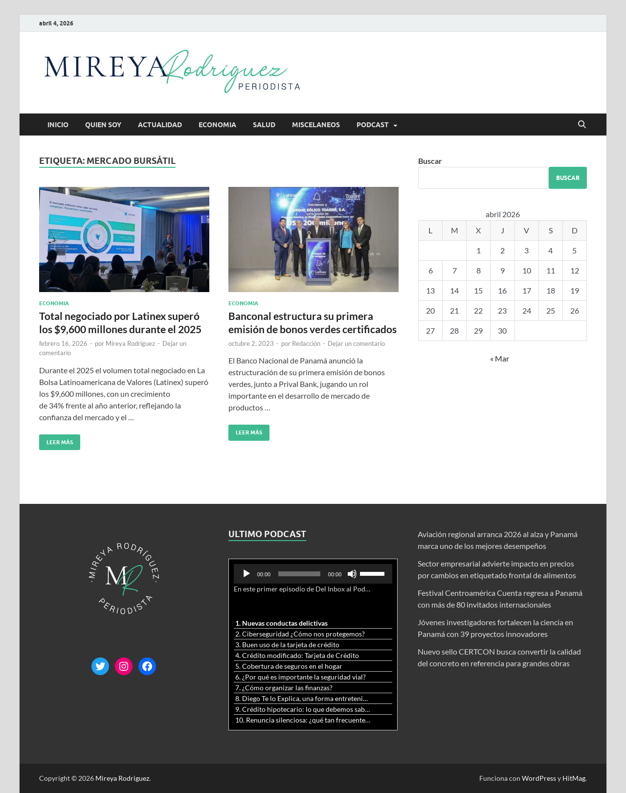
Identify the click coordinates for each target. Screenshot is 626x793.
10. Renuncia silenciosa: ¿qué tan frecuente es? (303, 720)
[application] (313, 574)
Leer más (56, 440)
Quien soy (103, 125)
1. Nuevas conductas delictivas (281, 623)
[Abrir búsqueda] (582, 124)
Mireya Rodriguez (130, 343)
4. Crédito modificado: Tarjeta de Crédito (297, 655)
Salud (264, 125)
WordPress (539, 778)
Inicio (57, 125)
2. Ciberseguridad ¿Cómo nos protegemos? (300, 634)
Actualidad (160, 125)
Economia (217, 125)
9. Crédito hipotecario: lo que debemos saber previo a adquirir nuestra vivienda (303, 709)
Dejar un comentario (356, 343)
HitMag (573, 778)
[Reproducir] (246, 574)
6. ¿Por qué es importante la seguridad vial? (300, 677)
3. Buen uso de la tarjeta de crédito (287, 644)
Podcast (373, 125)
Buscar (430, 160)
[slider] (299, 573)
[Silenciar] (352, 574)
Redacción (306, 343)
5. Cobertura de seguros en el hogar (288, 666)
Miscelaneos (316, 125)
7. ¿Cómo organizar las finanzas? (284, 687)
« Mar (499, 358)
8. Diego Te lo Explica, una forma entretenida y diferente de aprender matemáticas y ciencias (303, 698)
